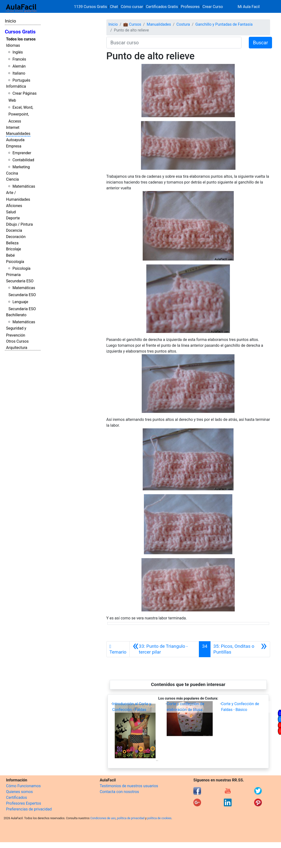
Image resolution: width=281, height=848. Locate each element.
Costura (183, 24)
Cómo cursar (132, 6)
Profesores (190, 6)
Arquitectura (16, 347)
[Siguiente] (240, 649)
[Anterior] (164, 649)
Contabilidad (23, 160)
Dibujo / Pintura (19, 224)
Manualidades (18, 133)
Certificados (16, 797)
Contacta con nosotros (119, 791)
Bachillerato (16, 315)
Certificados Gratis (162, 6)
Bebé (10, 255)
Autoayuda (15, 140)
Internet (12, 127)
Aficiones (14, 205)
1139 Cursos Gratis (91, 6)
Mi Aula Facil (249, 6)
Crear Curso (213, 6)
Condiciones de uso (103, 818)
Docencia (14, 230)
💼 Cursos (132, 24)
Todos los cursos (21, 39)
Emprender (21, 153)
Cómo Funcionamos (23, 786)
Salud (11, 212)
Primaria (13, 274)
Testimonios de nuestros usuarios (129, 786)
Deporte (13, 218)
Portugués (21, 80)
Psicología (15, 261)
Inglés (17, 52)
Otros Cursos (17, 341)
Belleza (12, 243)
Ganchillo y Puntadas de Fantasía (224, 24)
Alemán (18, 66)
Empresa (13, 146)
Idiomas (13, 45)
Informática (16, 86)
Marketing (21, 167)
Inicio (10, 21)
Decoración (16, 236)
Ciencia (12, 179)
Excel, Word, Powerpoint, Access (20, 114)
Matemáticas (23, 186)
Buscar (260, 43)
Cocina (12, 173)
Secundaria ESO (19, 281)
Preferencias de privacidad (29, 809)
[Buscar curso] (174, 42)
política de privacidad (130, 818)
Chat (114, 6)
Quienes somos (19, 791)
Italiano (18, 73)
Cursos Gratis (20, 32)
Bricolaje (13, 249)
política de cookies (159, 818)
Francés (19, 59)
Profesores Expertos (23, 803)
